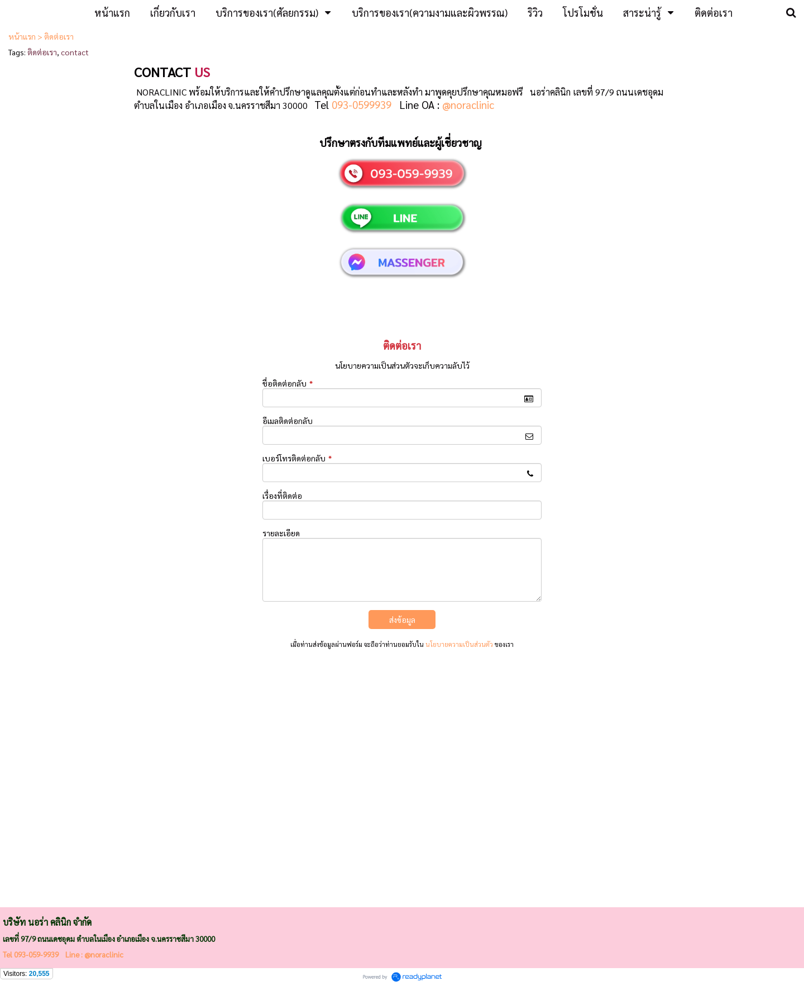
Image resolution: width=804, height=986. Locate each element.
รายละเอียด (281, 533)
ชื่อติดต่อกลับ (287, 383)
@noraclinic (468, 104)
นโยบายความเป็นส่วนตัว (459, 644)
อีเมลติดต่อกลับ (287, 421)
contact (75, 52)
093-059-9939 (36, 954)
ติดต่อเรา (42, 52)
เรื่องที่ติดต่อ (282, 495)
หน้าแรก (22, 36)
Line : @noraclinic (93, 954)
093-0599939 (361, 104)
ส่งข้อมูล (402, 620)
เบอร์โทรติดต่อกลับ (297, 458)
